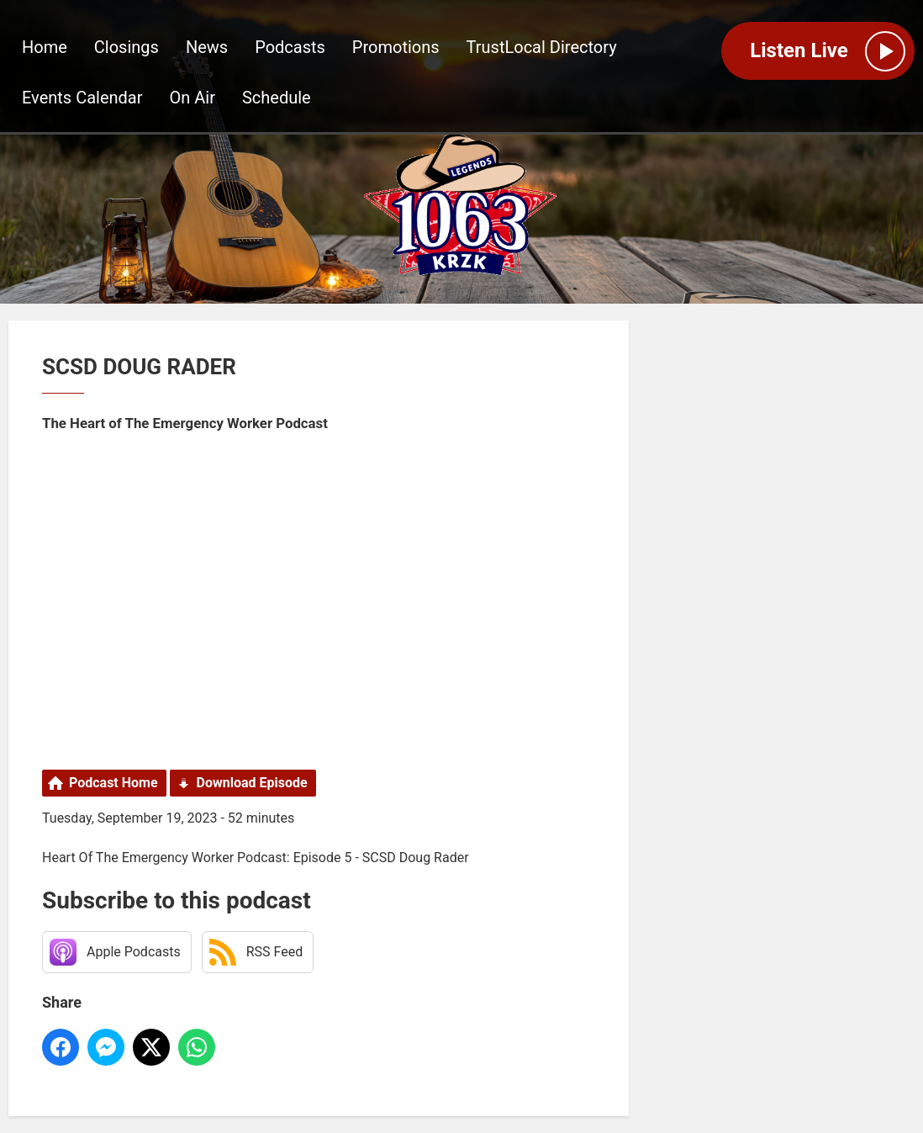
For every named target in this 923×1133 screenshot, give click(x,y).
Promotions (396, 47)
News (207, 47)
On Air (192, 97)
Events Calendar (82, 97)
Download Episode (252, 783)
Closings (126, 47)
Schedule (276, 97)
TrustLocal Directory (542, 47)
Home (44, 47)
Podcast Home (113, 783)
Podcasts (290, 47)
